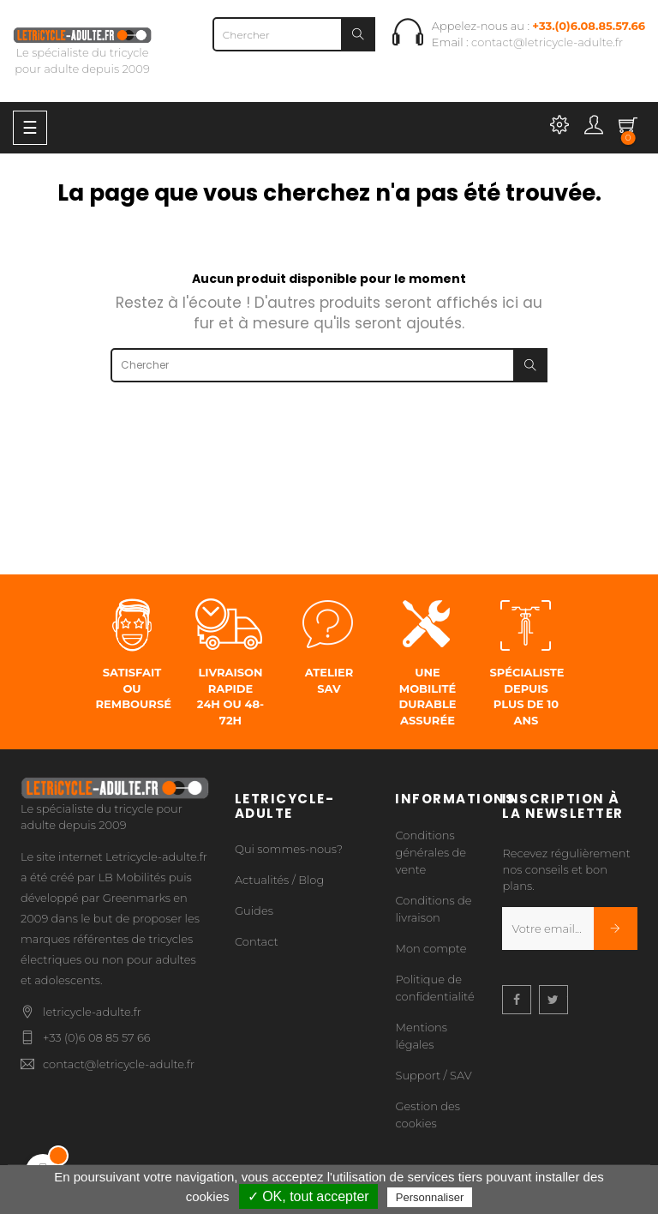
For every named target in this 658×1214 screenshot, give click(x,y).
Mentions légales (421, 1035)
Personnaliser (430, 1197)
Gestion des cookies (427, 1114)
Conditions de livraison (433, 908)
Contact (256, 941)
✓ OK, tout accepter (308, 1196)
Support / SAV (433, 1075)
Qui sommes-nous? (289, 849)
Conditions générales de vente (430, 852)
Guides (254, 910)
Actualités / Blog (279, 879)
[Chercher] (293, 34)
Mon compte (430, 948)
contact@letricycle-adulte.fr (547, 42)
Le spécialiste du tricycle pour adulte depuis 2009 (82, 51)
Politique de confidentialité (434, 987)
